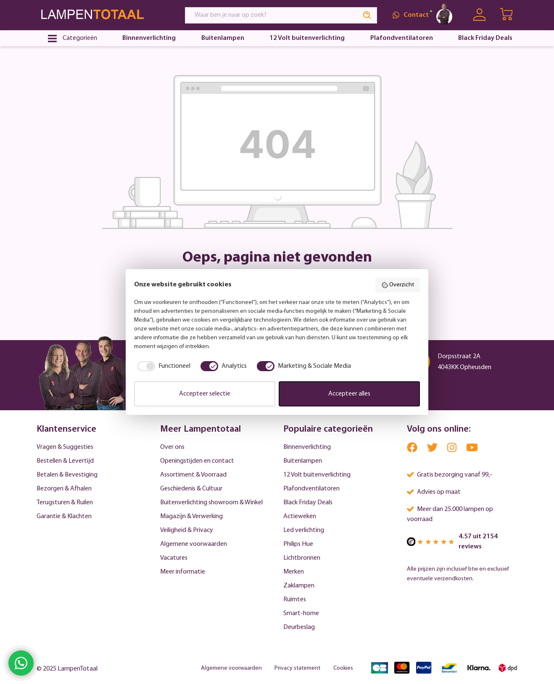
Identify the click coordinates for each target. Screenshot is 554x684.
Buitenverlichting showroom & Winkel (211, 502)
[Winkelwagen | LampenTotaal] (507, 15)
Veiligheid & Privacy (186, 530)
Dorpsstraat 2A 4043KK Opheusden (464, 362)
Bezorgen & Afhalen (64, 488)
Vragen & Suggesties (65, 447)
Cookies (343, 668)
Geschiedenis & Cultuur (191, 488)
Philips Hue (298, 544)
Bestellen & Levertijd (65, 461)
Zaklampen (298, 585)
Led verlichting (303, 530)
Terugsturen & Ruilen (65, 502)
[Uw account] (479, 15)
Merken (293, 572)
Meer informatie (182, 572)
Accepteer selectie (204, 393)
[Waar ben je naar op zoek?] (271, 15)
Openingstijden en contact (197, 461)
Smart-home (301, 613)
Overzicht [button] (397, 285)
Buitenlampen (302, 461)
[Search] (367, 15)
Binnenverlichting (307, 447)
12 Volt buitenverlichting (317, 475)
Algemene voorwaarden (193, 544)
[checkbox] (162, 366)
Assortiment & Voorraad (193, 475)
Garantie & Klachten (64, 516)
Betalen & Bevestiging (67, 475)
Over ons (172, 447)
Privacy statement (297, 668)
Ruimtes (294, 599)
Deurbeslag (299, 627)
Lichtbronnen (301, 558)
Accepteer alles (349, 393)
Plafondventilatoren (311, 488)
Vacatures (173, 558)
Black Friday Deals (307, 502)
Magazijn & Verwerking (191, 516)
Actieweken (299, 516)
